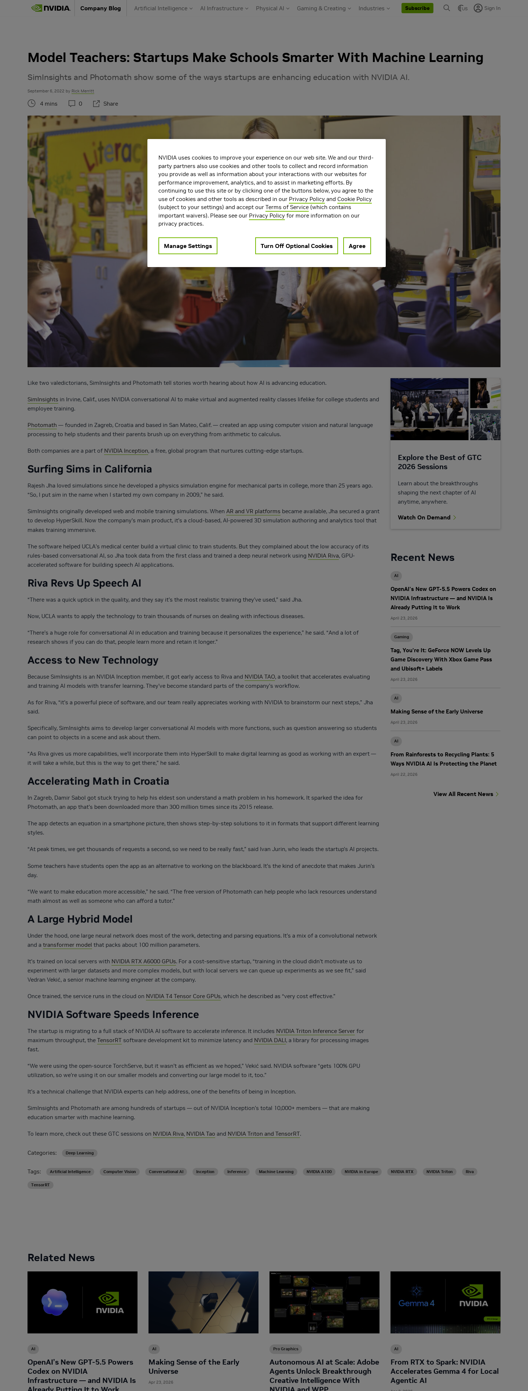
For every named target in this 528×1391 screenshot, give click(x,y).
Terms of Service (287, 207)
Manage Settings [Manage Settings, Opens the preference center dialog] (188, 245)
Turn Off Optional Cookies (297, 245)
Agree (357, 245)
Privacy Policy (307, 199)
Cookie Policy (354, 199)
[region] (266, 203)
